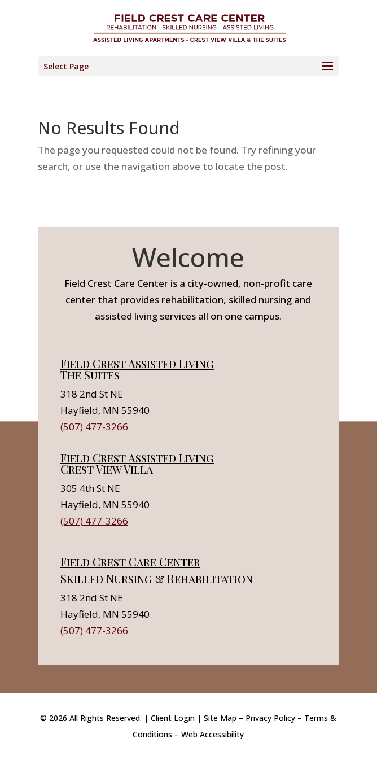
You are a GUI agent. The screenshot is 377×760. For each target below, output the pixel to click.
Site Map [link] (220, 718)
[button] (188, 66)
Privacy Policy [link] (270, 718)
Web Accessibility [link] (212, 734)
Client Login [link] (173, 718)
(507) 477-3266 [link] (94, 426)
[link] (190, 27)
